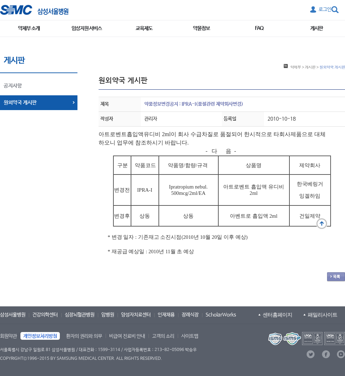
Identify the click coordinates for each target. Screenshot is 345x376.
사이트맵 (189, 336)
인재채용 (166, 315)
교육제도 (144, 28)
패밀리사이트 (322, 315)
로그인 (325, 9)
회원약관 (8, 336)
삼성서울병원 (12, 315)
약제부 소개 (29, 28)
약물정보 (201, 28)
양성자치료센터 (136, 315)
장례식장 (190, 315)
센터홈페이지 (277, 315)
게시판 (316, 28)
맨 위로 (321, 223)
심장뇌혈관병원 (79, 315)
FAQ (259, 28)
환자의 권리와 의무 (84, 336)
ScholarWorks (221, 315)
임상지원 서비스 (86, 28)
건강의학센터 (45, 315)
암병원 (107, 315)
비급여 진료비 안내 (127, 336)
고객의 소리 (163, 336)
